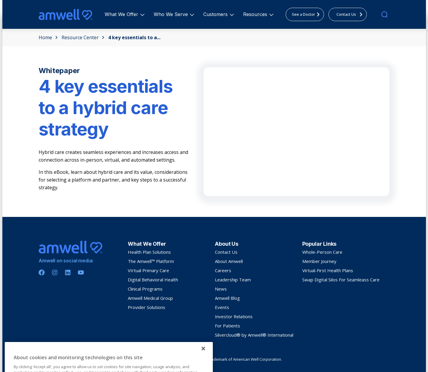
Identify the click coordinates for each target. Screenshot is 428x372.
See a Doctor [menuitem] (307, 14)
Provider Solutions (146, 307)
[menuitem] (121, 14)
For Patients (227, 326)
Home (48, 37)
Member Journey (319, 261)
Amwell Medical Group (150, 298)
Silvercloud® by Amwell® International (254, 335)
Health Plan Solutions (149, 252)
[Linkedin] (67, 272)
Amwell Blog (227, 298)
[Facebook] (41, 272)
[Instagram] (54, 272)
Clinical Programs (145, 289)
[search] (384, 14)
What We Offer (122, 14)
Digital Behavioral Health (153, 280)
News (221, 289)
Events (222, 307)
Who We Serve (172, 14)
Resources (256, 14)
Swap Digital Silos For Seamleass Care (341, 280)
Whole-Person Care (322, 252)
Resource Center (83, 37)
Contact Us (226, 252)
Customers (216, 14)
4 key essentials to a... (134, 37)
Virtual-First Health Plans (327, 270)
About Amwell (229, 261)
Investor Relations (234, 316)
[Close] (203, 365)
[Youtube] (80, 272)
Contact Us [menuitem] (351, 14)
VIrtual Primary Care (148, 270)
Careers (223, 270)
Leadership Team (233, 280)
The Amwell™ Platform (151, 261)
